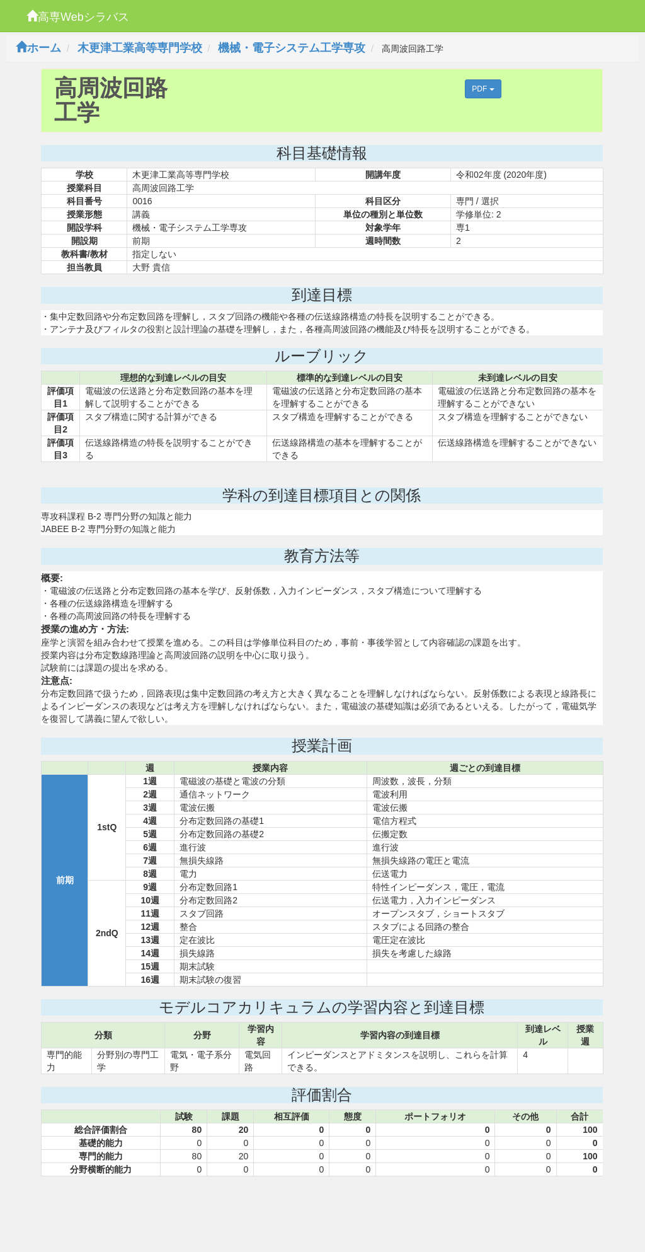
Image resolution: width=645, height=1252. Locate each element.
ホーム (38, 48)
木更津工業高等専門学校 (139, 48)
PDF (483, 88)
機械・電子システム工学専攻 (291, 48)
